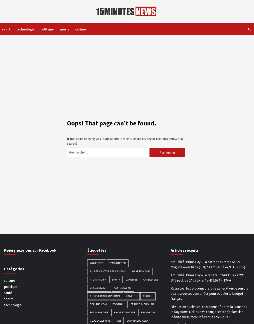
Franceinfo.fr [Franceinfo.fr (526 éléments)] (99, 312)
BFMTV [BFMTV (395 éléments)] (116, 279)
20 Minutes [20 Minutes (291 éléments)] (96, 263)
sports (64, 29)
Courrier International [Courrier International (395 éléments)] (105, 296)
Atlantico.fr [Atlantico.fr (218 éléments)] (98, 279)
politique (47, 29)
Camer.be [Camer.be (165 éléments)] (132, 279)
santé (6, 29)
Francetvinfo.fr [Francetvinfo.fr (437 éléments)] (124, 312)
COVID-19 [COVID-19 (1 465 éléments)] (131, 296)
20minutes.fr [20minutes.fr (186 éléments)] (117, 263)
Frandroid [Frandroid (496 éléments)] (148, 312)
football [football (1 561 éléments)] (118, 304)
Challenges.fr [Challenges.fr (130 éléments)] (99, 288)
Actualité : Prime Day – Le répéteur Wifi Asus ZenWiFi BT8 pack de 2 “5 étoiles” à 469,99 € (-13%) (208, 278)
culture (80, 29)
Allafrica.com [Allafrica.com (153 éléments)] (141, 271)
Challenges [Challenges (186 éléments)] (150, 279)
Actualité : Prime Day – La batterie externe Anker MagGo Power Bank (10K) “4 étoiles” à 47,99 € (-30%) (208, 264)
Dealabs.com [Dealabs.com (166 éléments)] (98, 304)
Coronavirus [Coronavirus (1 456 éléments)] (123, 288)
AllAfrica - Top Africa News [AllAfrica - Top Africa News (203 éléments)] (108, 271)
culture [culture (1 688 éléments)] (148, 296)
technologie (25, 29)
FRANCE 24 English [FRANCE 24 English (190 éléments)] (142, 304)
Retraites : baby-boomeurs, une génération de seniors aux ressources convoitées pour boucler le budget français (209, 293)
